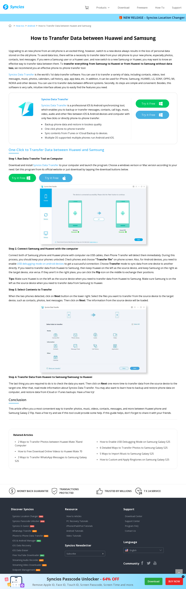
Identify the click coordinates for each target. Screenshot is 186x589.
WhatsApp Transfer (21, 530)
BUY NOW (174, 581)
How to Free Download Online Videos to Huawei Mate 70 (50, 451)
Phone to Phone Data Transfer (27, 535)
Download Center (133, 516)
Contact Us (130, 530)
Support (176, 7)
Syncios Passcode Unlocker (25, 521)
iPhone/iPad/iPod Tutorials (79, 526)
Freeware (142, 7)
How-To (159, 7)
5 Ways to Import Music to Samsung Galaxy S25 (127, 453)
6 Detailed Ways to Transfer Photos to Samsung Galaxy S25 (134, 447)
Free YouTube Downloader (25, 555)
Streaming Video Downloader (26, 564)
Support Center (132, 521)
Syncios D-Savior (20, 526)
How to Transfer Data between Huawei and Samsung (64, 25)
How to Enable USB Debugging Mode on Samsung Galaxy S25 (135, 441)
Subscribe (85, 553)
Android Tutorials (74, 530)
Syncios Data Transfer (21, 74)
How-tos (20, 25)
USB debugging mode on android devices (40, 263)
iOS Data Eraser (20, 550)
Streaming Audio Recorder (25, 560)
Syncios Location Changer (25, 516)
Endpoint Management (23, 569)
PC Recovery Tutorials (77, 521)
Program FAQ (131, 526)
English (143, 550)
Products (103, 7)
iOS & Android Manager (24, 540)
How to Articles (73, 516)
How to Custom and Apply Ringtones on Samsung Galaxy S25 (134, 459)
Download (123, 7)
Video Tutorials (73, 535)
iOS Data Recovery (21, 545)
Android (31, 25)
